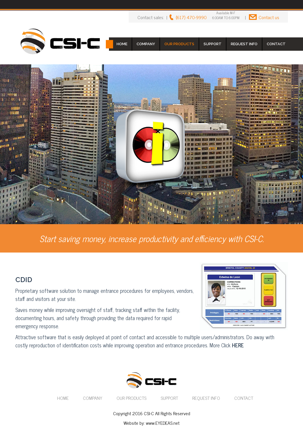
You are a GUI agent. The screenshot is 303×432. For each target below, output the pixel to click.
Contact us (269, 17)
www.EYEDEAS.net (162, 422)
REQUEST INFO (244, 44)
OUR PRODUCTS (179, 44)
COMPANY (146, 44)
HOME (122, 44)
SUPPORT (213, 44)
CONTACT (276, 44)
